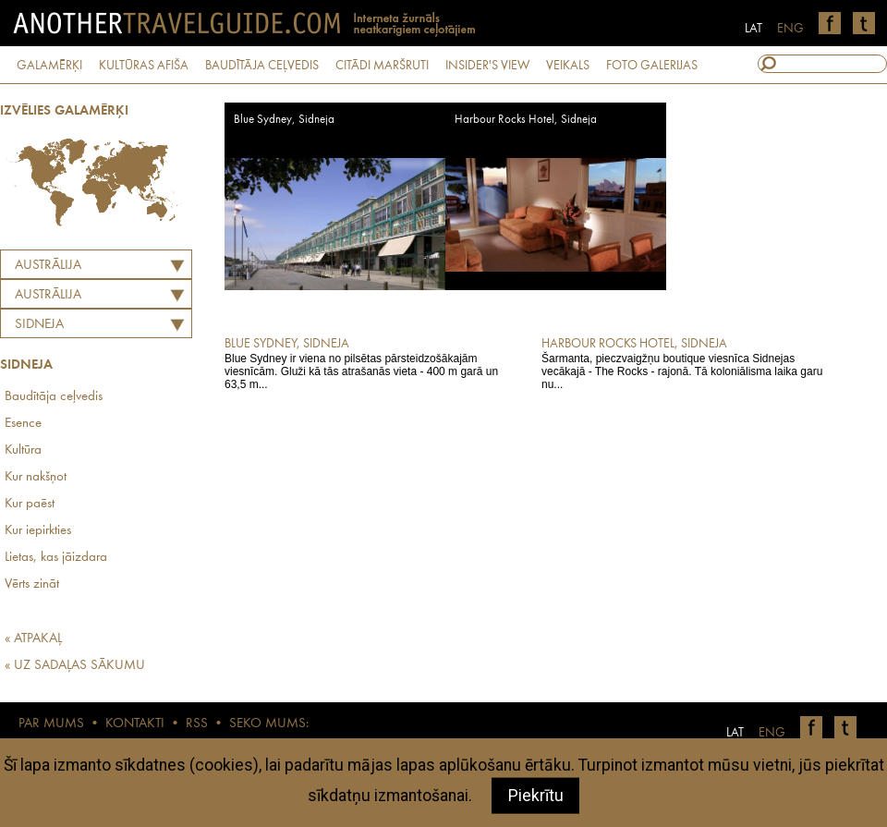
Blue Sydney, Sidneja (284, 120)
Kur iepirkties (38, 531)
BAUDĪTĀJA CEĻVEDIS (262, 65)
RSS (197, 724)
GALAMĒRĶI (49, 65)
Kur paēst (30, 504)
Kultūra (23, 450)
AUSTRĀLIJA (48, 295)
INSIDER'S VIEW (487, 65)
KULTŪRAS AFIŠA (143, 65)
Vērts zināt (32, 584)
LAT (753, 28)
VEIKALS (567, 65)
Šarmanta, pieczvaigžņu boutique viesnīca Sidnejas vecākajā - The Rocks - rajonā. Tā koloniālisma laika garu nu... (686, 363)
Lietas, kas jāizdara (56, 558)
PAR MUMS (51, 724)
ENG (790, 28)
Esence (23, 424)
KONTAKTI (134, 724)
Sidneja (39, 325)
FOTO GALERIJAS (652, 65)
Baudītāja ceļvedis (54, 397)
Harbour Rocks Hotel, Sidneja (526, 120)
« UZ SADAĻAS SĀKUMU (75, 666)
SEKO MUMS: (269, 724)
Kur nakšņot (36, 477)
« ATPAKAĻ (33, 639)
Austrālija (48, 266)
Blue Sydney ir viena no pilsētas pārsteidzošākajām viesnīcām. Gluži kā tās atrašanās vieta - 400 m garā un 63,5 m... (370, 363)
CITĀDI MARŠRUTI (382, 65)
